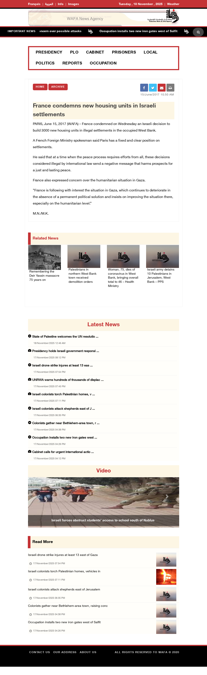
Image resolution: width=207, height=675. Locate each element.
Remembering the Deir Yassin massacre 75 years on (44, 276)
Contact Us (39, 661)
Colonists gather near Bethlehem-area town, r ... (65, 425)
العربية (49, 4)
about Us (88, 661)
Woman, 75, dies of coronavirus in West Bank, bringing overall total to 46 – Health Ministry (123, 276)
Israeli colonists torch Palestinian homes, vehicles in (66, 574)
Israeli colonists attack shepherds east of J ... (63, 410)
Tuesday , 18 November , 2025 (141, 4)
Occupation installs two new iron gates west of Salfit (142, 31)
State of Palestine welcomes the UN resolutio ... (65, 338)
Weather (173, 4)
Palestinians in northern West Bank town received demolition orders (83, 274)
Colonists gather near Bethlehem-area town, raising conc (69, 612)
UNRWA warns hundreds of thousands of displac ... (68, 381)
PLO (74, 52)
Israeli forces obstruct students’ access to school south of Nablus (103, 522)
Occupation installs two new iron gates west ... (64, 439)
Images (73, 4)
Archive (58, 86)
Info (61, 4)
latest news (103, 326)
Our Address (64, 661)
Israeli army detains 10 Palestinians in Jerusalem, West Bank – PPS (162, 274)
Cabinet (95, 52)
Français (34, 4)
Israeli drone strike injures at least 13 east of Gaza (64, 557)
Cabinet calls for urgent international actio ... (63, 454)
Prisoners (124, 52)
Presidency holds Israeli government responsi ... (65, 353)
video (103, 472)
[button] (39, 498)
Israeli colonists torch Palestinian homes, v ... (63, 396)
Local (151, 52)
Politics (45, 63)
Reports (72, 63)
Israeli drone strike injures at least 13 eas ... (62, 367)
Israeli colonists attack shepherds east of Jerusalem (66, 594)
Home (40, 86)
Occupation (103, 63)
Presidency (49, 52)
